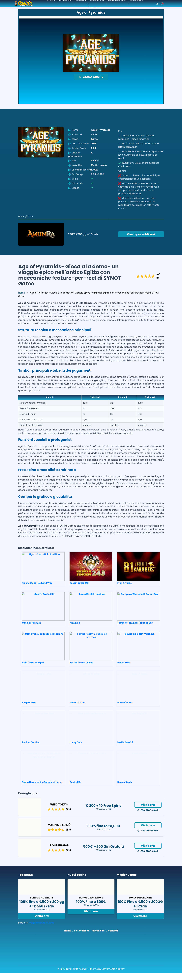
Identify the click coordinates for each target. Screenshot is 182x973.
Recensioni (98, 930)
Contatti (113, 930)
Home (21, 292)
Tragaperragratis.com (41, 922)
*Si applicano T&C (103, 809)
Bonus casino (95, 7)
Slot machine (81, 930)
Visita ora (148, 805)
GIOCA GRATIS (91, 77)
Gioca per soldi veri (141, 234)
